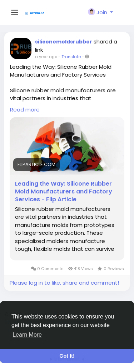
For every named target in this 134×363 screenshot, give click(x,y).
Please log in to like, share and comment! (64, 282)
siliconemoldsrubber (63, 41)
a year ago (46, 56)
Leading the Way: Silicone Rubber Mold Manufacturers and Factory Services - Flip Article (63, 191)
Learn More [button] (27, 335)
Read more (25, 109)
